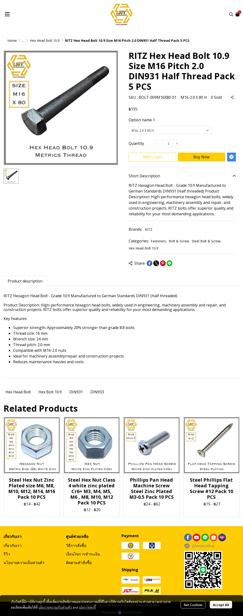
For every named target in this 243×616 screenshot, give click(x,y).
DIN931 (76, 392)
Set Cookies (193, 604)
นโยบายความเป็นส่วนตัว (55, 607)
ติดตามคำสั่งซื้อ (79, 562)
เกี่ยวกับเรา (13, 545)
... (23, 40)
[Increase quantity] (177, 143)
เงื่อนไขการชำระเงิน (83, 554)
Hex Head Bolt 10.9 (45, 40)
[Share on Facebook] (149, 263)
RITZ (148, 229)
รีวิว (7, 554)
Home (12, 40)
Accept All (221, 604)
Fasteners (159, 241)
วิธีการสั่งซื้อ (76, 545)
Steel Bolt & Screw (206, 241)
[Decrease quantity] (159, 143)
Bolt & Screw (179, 241)
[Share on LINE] (169, 263)
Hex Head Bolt (18, 392)
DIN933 (97, 392)
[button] (231, 14)
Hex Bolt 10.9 (50, 392)
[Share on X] (156, 263)
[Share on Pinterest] (163, 263)
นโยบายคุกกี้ (87, 607)
